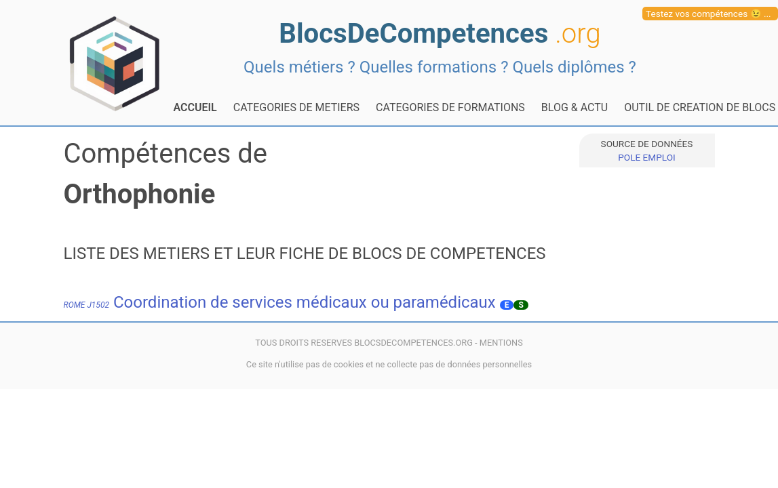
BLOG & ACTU (574, 107)
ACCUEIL (195, 107)
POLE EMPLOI (646, 157)
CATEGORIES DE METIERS (296, 107)
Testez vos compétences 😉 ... (708, 13)
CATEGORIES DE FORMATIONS (450, 107)
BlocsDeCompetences (439, 33)
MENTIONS (501, 343)
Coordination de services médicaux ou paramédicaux (280, 302)
